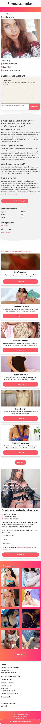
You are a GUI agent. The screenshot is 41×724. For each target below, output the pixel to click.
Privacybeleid (6, 550)
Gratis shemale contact (8, 691)
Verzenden (34, 106)
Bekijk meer (20, 462)
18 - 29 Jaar (5, 225)
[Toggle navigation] (3, 9)
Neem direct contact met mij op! (14, 201)
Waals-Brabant (5, 232)
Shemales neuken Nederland (10, 668)
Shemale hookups (6, 686)
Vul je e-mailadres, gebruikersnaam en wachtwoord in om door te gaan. (20, 533)
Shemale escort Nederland (9, 693)
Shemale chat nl (6, 670)
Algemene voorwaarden (24, 548)
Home (2, 14)
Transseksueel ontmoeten (9, 673)
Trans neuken (5, 688)
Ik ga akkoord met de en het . (19, 549)
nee (22, 217)
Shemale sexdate (6, 679)
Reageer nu (20, 281)
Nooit (22, 214)
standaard (23, 211)
